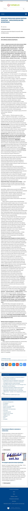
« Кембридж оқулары (6, 358)
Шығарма (5, 416)
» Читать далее (6, 449)
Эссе (4, 417)
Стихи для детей (7, 412)
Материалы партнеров (14, 498)
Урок (14, 491)
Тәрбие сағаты (6, 414)
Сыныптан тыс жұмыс (8, 413)
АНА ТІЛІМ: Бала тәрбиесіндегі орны (11, 394)
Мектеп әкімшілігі (7, 407)
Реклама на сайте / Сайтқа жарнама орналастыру (14, 503)
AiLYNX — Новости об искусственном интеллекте (15, 508)
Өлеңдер (5, 419)
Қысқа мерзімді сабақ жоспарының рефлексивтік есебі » (14, 360)
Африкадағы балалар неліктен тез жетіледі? (13, 390)
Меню (1, 1)
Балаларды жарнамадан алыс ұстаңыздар (12, 389)
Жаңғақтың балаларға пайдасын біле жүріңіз (13, 387)
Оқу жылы (5, 410)
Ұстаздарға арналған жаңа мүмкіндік (11, 383)
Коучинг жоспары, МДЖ (8, 406)
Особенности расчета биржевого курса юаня (13, 380)
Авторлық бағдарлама (8, 401)
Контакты (14, 501)
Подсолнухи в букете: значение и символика (13, 381)
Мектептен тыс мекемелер (9, 409)
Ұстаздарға (5, 403)
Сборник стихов (14, 496)
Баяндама (4, 26)
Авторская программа (14, 489)
